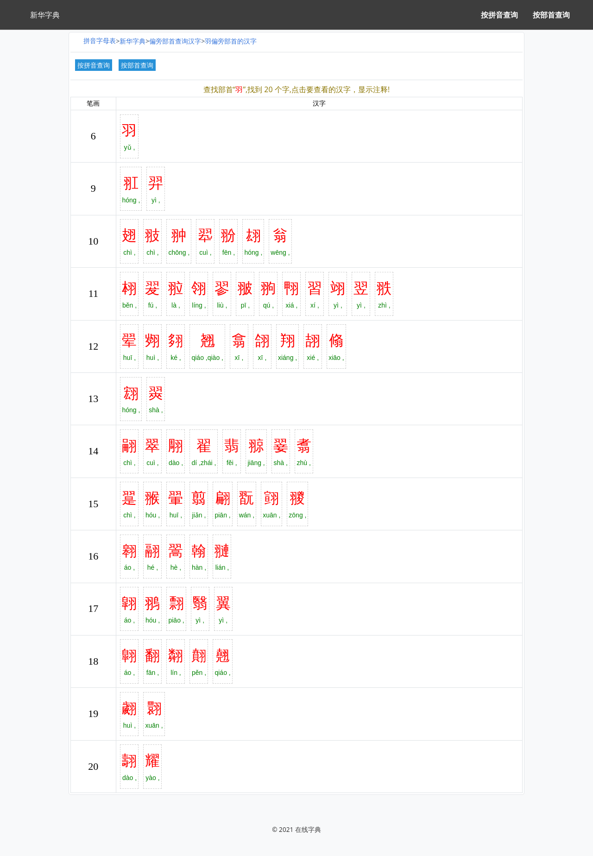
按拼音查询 (499, 15)
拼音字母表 (99, 40)
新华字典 (132, 41)
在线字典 (308, 829)
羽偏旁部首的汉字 (231, 41)
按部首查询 (551, 15)
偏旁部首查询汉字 (175, 41)
